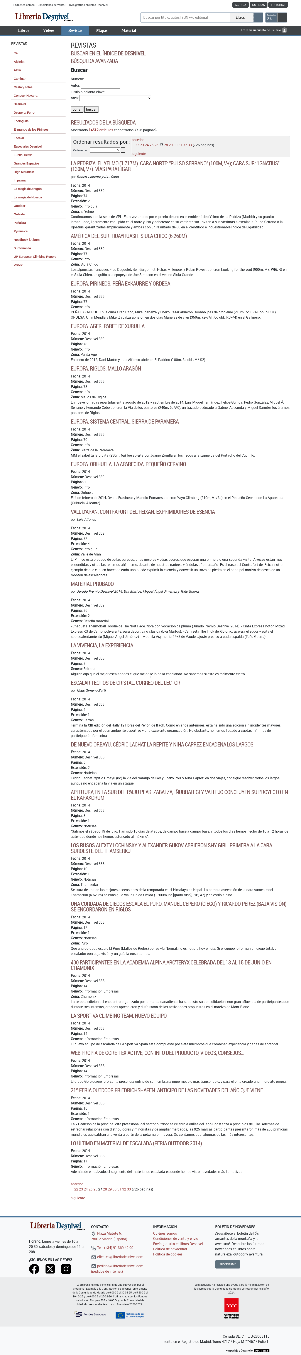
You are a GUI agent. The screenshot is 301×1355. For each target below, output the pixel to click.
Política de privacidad (170, 1249)
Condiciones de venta (51, 5)
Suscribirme (228, 1264)
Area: (75, 97)
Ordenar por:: (81, 150)
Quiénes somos (25, 5)
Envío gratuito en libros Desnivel (88, 5)
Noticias (258, 5)
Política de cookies (168, 1254)
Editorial (278, 5)
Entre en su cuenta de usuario (264, 30)
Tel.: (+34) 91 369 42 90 (112, 1247)
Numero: (77, 78)
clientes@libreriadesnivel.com (117, 1256)
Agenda (240, 5)
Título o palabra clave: (88, 92)
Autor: (75, 85)
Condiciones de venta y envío (175, 1238)
